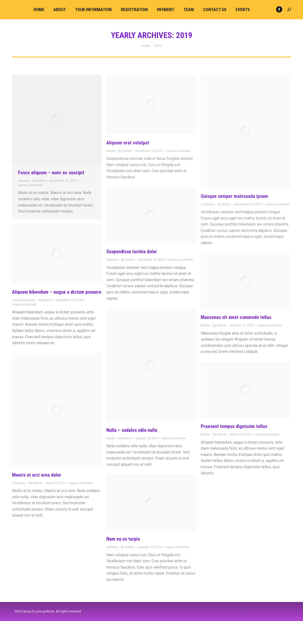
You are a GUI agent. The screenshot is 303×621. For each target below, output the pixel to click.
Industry (23, 180)
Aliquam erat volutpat (127, 143)
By (39, 180)
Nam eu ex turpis (123, 539)
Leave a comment (30, 185)
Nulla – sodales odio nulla (131, 430)
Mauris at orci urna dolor (36, 475)
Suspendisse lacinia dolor (131, 251)
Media (110, 151)
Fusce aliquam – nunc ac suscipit (51, 172)
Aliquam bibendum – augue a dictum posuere (56, 292)
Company (207, 204)
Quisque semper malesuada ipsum (234, 196)
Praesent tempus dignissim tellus (234, 426)
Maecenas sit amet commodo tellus (236, 317)
